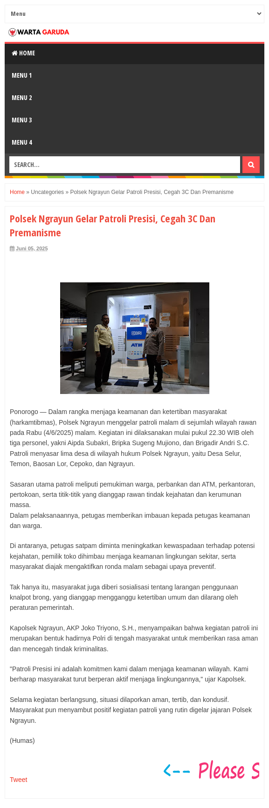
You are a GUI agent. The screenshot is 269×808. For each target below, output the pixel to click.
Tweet (18, 779)
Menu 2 (22, 97)
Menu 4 (22, 142)
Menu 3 (22, 119)
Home (23, 52)
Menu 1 (22, 75)
